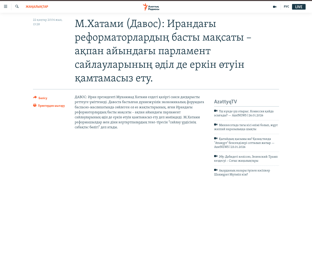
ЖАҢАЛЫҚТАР (37, 7)
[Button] (40, 99)
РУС (286, 6)
